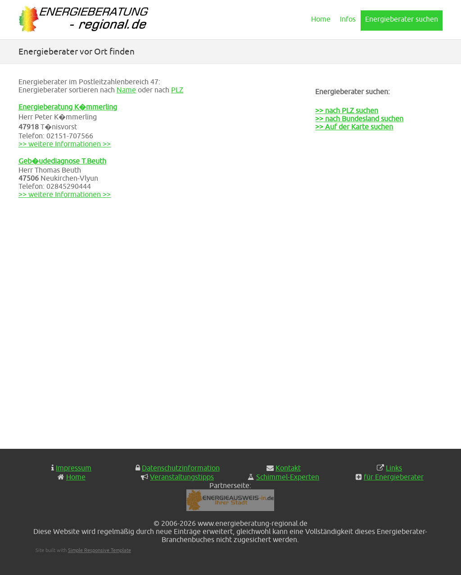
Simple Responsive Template (99, 550)
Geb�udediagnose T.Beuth (62, 161)
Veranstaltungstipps (182, 477)
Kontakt (288, 468)
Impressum (73, 468)
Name (126, 90)
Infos (348, 19)
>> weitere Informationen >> (64, 144)
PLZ (177, 90)
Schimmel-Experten (287, 477)
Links (394, 468)
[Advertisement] (360, 295)
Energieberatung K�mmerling (67, 107)
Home (320, 19)
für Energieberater (394, 477)
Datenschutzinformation (181, 468)
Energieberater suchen (401, 19)
